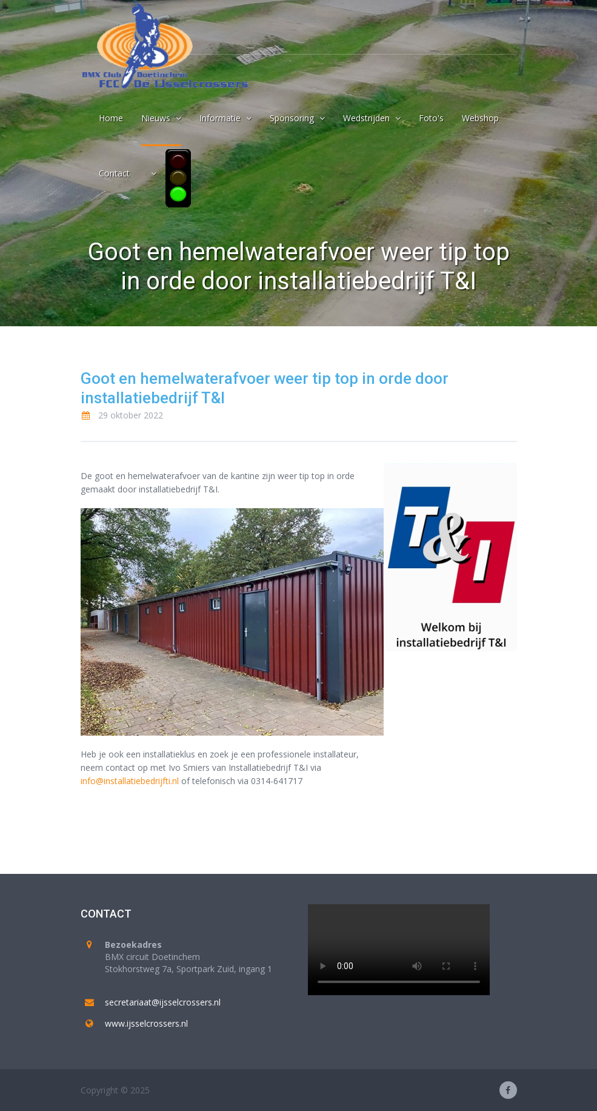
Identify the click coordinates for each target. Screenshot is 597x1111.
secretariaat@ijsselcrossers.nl (163, 1002)
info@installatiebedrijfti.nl (130, 781)
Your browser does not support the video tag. (399, 949)
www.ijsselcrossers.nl (146, 1023)
